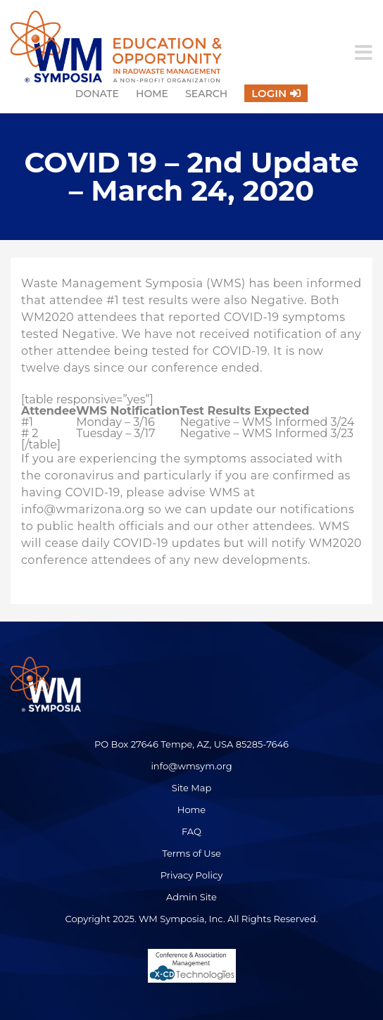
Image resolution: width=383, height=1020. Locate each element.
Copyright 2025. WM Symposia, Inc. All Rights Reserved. (191, 918)
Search (206, 93)
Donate (97, 93)
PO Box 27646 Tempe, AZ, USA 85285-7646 (191, 744)
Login (269, 93)
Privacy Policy (191, 875)
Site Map (192, 787)
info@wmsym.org (191, 766)
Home (152, 93)
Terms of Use (191, 853)
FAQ (191, 831)
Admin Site (191, 896)
